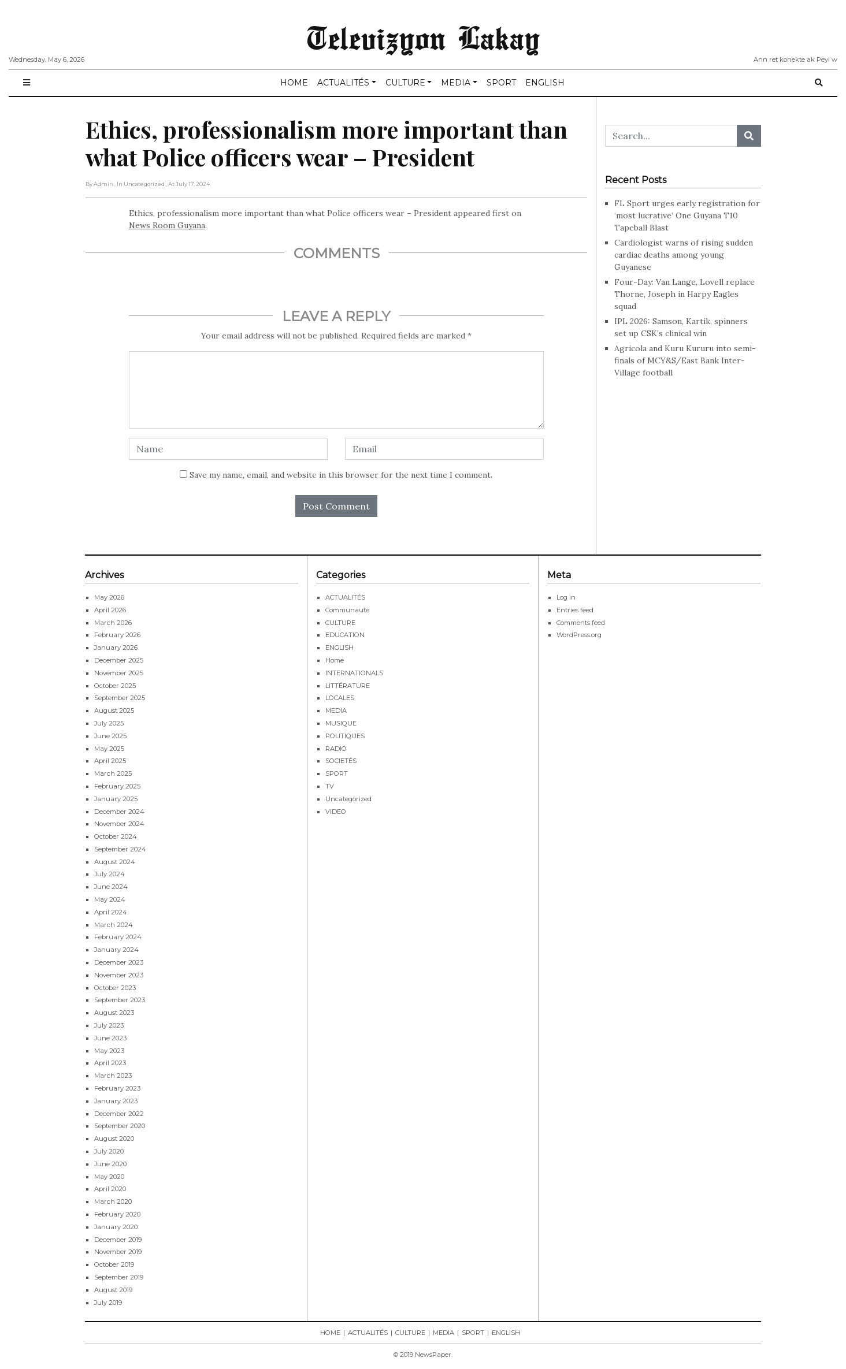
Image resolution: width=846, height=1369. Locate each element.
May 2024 (109, 899)
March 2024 (113, 925)
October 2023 (115, 988)
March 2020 (113, 1201)
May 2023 (109, 1051)
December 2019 (118, 1240)
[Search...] (671, 136)
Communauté (347, 610)
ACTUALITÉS (343, 82)
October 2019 (114, 1264)
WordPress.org (579, 635)
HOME (294, 82)
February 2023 (117, 1088)
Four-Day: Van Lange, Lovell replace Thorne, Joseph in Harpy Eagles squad (684, 294)
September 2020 (119, 1126)
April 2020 (110, 1189)
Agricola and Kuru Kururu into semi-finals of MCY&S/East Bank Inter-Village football (685, 360)
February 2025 (117, 786)
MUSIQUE (341, 723)
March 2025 (113, 773)
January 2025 (116, 799)
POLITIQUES (345, 736)
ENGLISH (545, 82)
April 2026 (110, 610)
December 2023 (118, 962)
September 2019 (118, 1277)
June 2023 (110, 1038)
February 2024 (118, 937)
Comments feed (580, 623)
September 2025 (119, 698)
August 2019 (113, 1290)
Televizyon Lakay (423, 37)
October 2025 (115, 686)
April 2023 (110, 1063)
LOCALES (339, 698)
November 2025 (118, 673)
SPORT (501, 82)
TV (329, 786)
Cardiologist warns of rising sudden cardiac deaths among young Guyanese (683, 254)
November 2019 (118, 1252)
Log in (566, 597)
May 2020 (109, 1177)
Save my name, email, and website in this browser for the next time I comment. (341, 475)
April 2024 (110, 912)
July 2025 (109, 723)
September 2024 (120, 849)
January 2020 (116, 1227)
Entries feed (574, 610)
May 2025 (109, 749)
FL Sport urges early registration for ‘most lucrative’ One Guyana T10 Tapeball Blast (687, 215)
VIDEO (335, 812)
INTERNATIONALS (354, 673)
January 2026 (116, 647)
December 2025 (118, 660)
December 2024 (119, 812)
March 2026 (113, 623)
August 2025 (114, 710)
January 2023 (116, 1101)
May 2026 (109, 597)
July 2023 (109, 1025)
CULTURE (405, 82)
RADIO (336, 749)
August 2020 (114, 1138)
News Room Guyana (167, 225)
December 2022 (119, 1114)
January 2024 (116, 950)
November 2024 (119, 824)
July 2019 (108, 1303)
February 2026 (117, 635)
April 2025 (110, 761)
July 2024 (109, 874)
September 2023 (119, 1000)
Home (334, 660)
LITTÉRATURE (347, 686)
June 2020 (110, 1164)
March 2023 (113, 1076)
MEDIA (455, 82)
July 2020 (109, 1151)
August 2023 (114, 1013)
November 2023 (118, 975)
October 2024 (115, 836)
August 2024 (114, 862)
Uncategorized (348, 799)
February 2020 (117, 1214)
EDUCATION (345, 635)
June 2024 (111, 887)
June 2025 (110, 736)
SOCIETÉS (341, 761)
